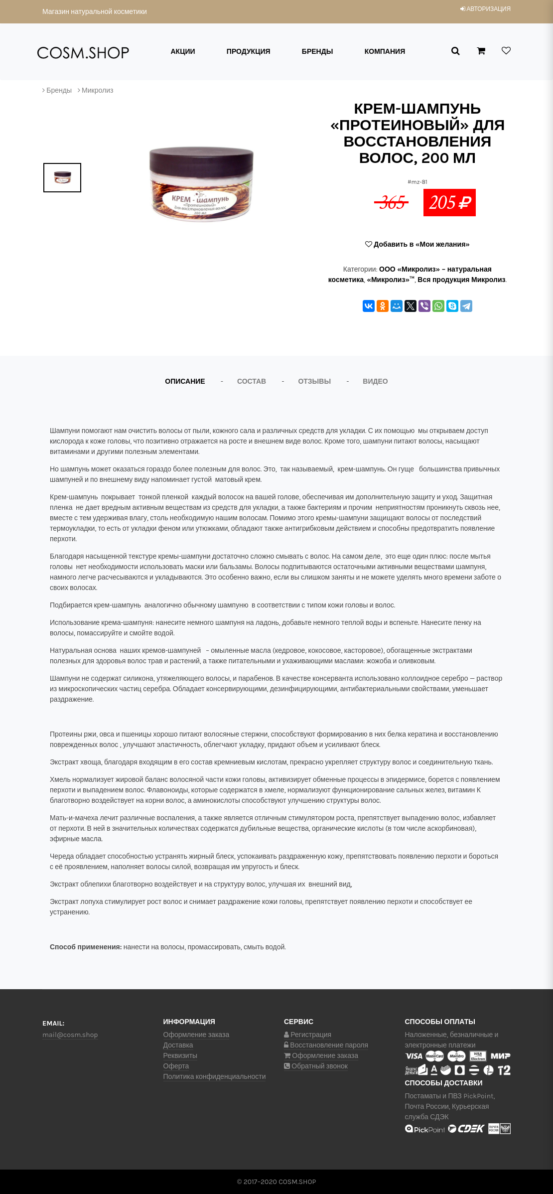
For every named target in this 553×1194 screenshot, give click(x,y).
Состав (251, 381)
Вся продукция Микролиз (461, 280)
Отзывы (314, 381)
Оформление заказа (196, 1035)
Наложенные (426, 1035)
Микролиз (97, 90)
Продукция (249, 51)
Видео (375, 381)
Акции (183, 51)
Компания (385, 51)
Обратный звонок (316, 1066)
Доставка (178, 1045)
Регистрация (307, 1035)
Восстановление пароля (326, 1045)
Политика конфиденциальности (214, 1076)
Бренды (317, 51)
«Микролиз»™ (391, 280)
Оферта (176, 1066)
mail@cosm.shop (70, 1035)
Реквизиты (180, 1055)
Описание (185, 381)
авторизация (485, 8)
